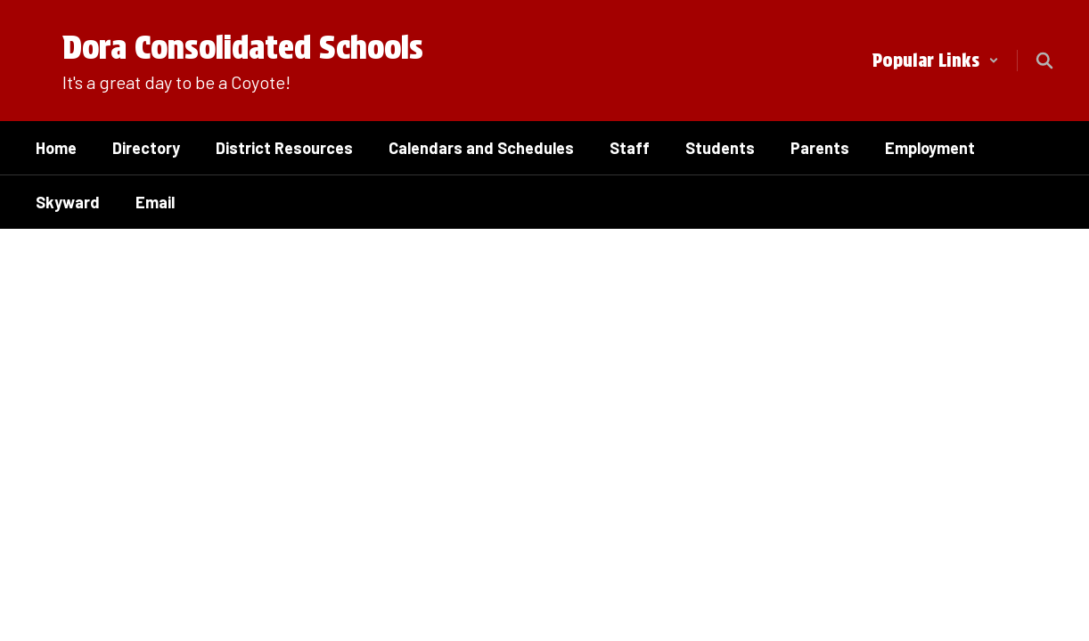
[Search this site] (1044, 60)
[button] (935, 60)
